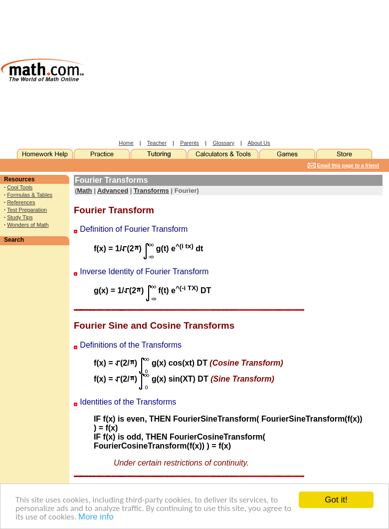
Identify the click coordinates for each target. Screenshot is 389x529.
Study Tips (19, 217)
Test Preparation (27, 210)
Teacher (157, 143)
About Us (259, 143)
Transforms (151, 190)
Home (126, 143)
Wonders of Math (28, 225)
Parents (189, 143)
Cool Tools (19, 187)
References (21, 202)
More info (96, 517)
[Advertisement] (215, 70)
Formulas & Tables (29, 195)
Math (84, 190)
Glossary (223, 143)
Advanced (112, 190)
